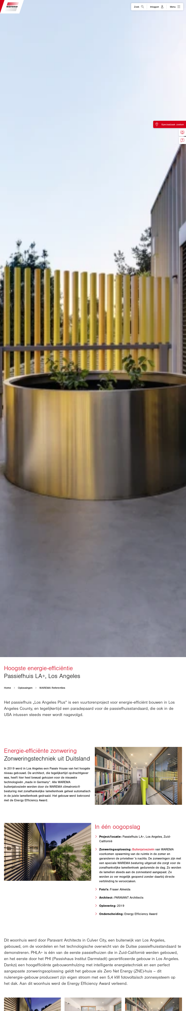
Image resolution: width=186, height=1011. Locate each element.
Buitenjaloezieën (143, 849)
